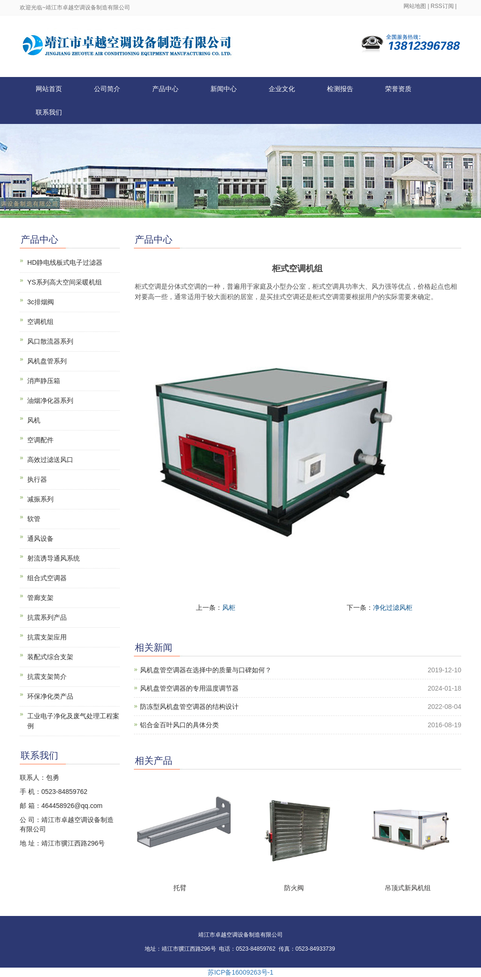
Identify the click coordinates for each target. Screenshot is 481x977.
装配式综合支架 (50, 657)
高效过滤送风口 (50, 459)
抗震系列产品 (47, 617)
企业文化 (282, 88)
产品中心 (165, 88)
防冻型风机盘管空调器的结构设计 (189, 706)
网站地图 (414, 6)
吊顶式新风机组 (408, 888)
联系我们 (49, 112)
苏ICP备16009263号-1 (240, 972)
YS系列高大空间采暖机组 (64, 282)
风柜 (228, 607)
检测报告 (340, 88)
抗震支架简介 (47, 676)
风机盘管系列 (47, 361)
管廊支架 (40, 597)
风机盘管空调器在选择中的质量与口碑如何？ (206, 670)
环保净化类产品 (50, 696)
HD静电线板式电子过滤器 (64, 262)
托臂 (179, 888)
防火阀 (294, 888)
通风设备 (40, 538)
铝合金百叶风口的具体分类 (179, 725)
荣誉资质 (398, 88)
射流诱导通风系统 (53, 558)
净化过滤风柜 (392, 607)
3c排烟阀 (40, 302)
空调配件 (40, 440)
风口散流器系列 (50, 341)
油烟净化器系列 (50, 400)
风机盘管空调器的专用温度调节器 (189, 688)
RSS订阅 (442, 6)
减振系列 (40, 499)
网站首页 (49, 88)
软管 (33, 519)
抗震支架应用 (47, 637)
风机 (33, 420)
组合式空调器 (47, 578)
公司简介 (107, 88)
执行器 (37, 479)
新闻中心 (223, 88)
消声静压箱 (43, 381)
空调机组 (40, 321)
